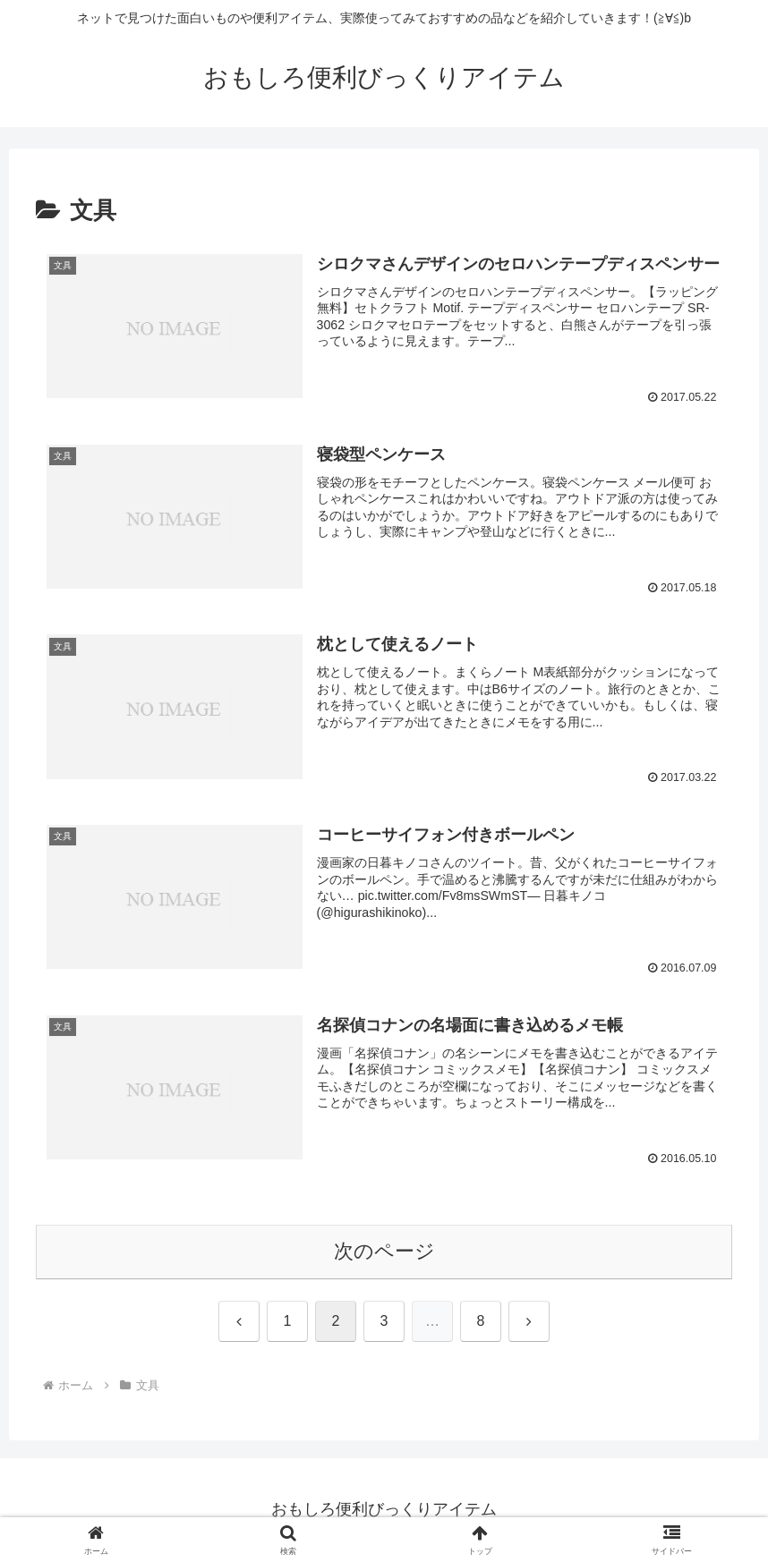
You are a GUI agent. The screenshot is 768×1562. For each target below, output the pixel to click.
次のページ (384, 1251)
